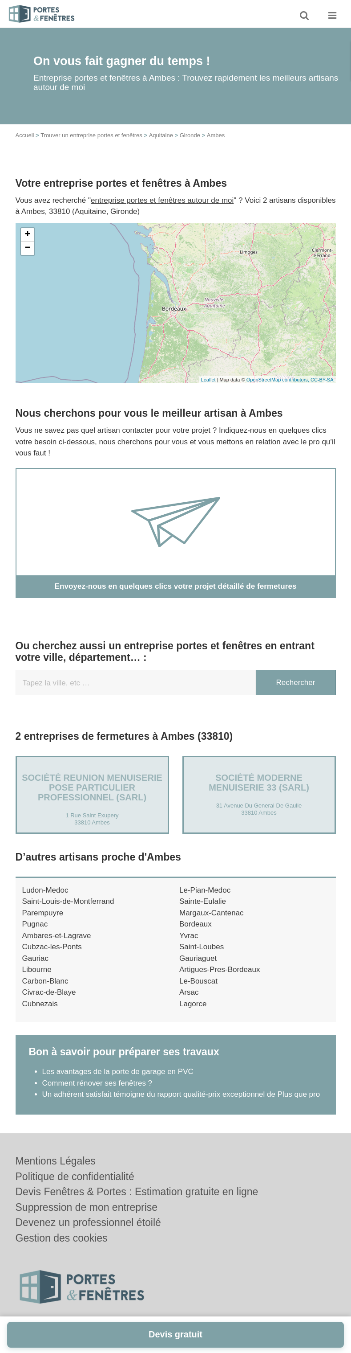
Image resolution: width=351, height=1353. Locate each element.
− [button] (27, 248)
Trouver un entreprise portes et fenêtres (91, 135)
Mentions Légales (56, 1161)
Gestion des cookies (62, 1238)
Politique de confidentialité (75, 1176)
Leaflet (208, 379)
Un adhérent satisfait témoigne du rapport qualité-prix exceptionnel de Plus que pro (181, 1094)
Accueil (25, 135)
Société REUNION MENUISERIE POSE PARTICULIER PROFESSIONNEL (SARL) (92, 787)
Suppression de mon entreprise (87, 1207)
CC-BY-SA (322, 379)
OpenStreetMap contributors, (278, 379)
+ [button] (27, 235)
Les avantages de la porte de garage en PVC (118, 1071)
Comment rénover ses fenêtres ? (97, 1082)
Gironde (190, 135)
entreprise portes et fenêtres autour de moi (162, 200)
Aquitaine (161, 135)
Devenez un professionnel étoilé (88, 1222)
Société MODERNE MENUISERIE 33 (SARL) (259, 782)
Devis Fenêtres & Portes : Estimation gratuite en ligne (137, 1191)
